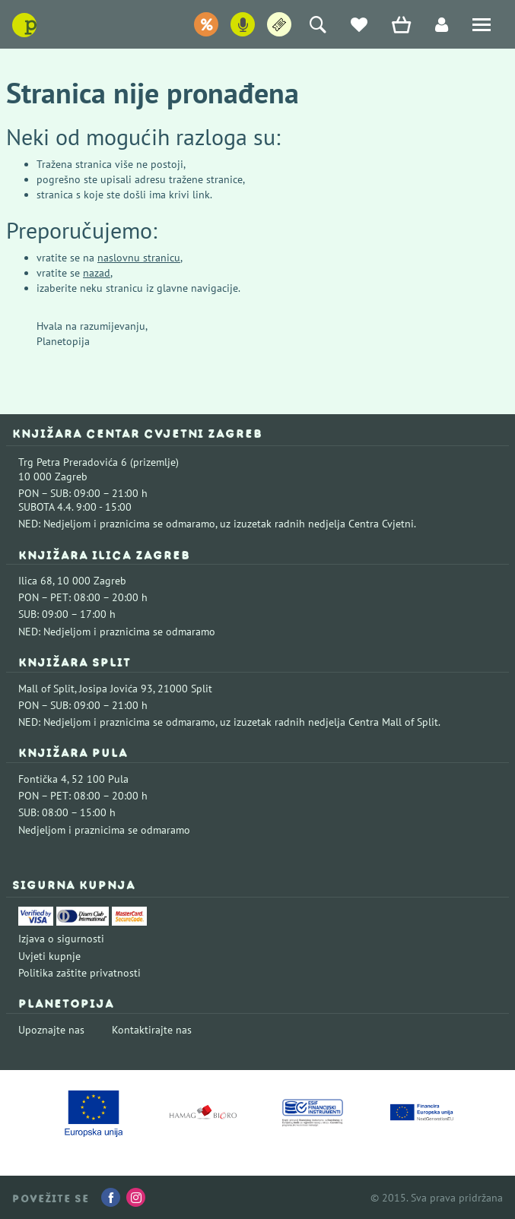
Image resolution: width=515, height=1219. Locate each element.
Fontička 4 (42, 779)
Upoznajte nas (51, 1030)
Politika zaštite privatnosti (79, 973)
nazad (96, 273)
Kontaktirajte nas (152, 1030)
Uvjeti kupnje (49, 956)
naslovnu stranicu (138, 257)
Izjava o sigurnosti (61, 938)
